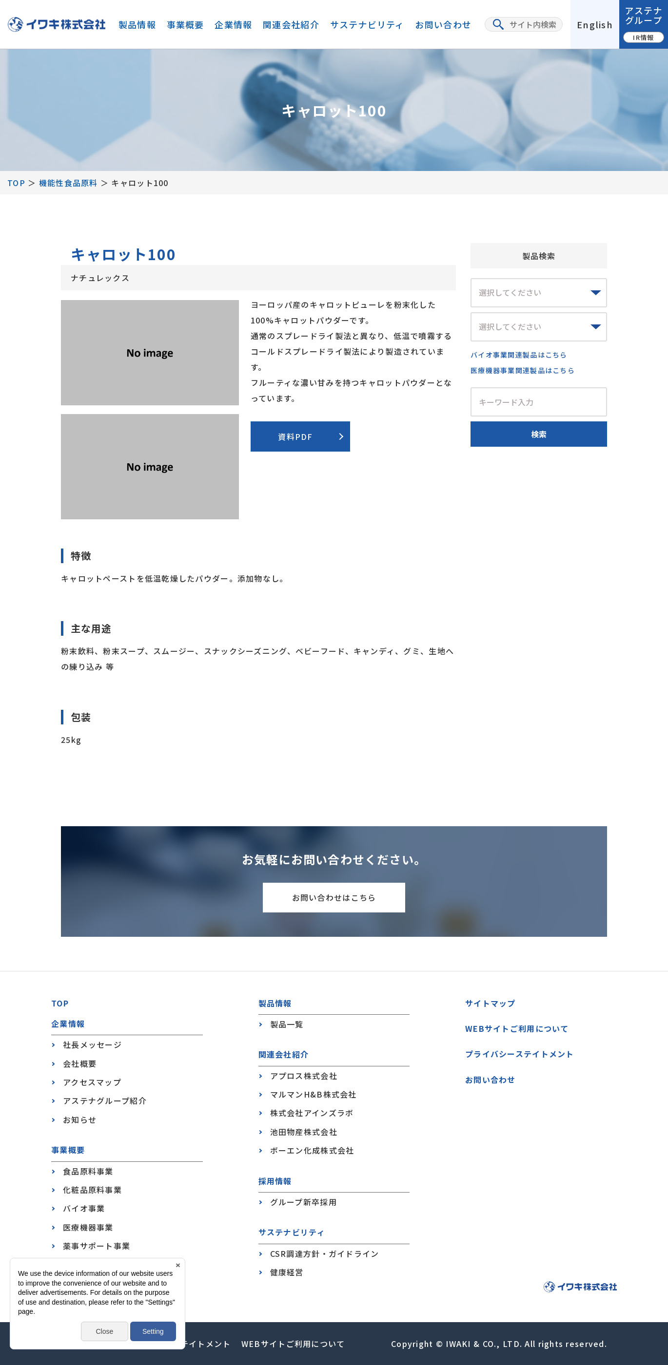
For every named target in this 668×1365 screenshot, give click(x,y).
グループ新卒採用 (303, 1201)
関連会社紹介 (291, 24)
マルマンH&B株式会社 (313, 1094)
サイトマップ (490, 1003)
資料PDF (295, 436)
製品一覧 (287, 1024)
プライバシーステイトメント (519, 1053)
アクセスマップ (92, 1082)
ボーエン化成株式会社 (312, 1150)
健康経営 (287, 1272)
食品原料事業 (88, 1171)
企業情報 (233, 24)
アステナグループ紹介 (105, 1100)
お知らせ (80, 1119)
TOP (16, 183)
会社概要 (80, 1063)
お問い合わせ (443, 24)
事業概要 (185, 24)
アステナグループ (643, 23)
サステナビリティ (367, 24)
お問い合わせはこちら (334, 897)
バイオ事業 (84, 1208)
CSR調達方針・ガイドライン (324, 1253)
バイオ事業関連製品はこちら (519, 355)
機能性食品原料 (68, 183)
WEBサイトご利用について (517, 1028)
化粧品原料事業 (92, 1189)
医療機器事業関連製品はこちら (523, 370)
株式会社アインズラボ (312, 1112)
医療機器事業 (88, 1227)
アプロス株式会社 (303, 1075)
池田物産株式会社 (303, 1131)
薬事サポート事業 (96, 1245)
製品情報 (137, 24)
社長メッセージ (92, 1044)
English (595, 24)
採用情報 (275, 1181)
